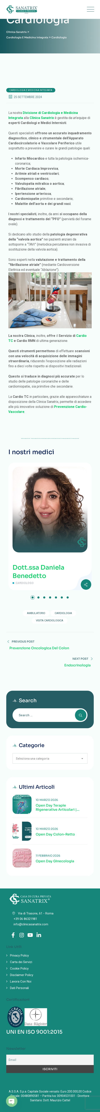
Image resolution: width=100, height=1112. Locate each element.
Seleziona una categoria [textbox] (32, 758)
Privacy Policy (19, 955)
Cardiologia (63, 613)
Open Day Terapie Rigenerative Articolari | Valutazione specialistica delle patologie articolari (57, 807)
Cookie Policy (19, 968)
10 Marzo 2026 (47, 800)
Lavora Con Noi (20, 981)
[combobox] (50, 758)
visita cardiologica (49, 620)
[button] (33, 597)
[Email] (50, 1060)
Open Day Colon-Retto (55, 834)
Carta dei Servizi (21, 962)
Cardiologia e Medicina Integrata (30, 90)
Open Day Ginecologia (55, 861)
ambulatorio (36, 613)
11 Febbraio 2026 (48, 855)
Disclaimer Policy (21, 975)
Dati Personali (19, 988)
